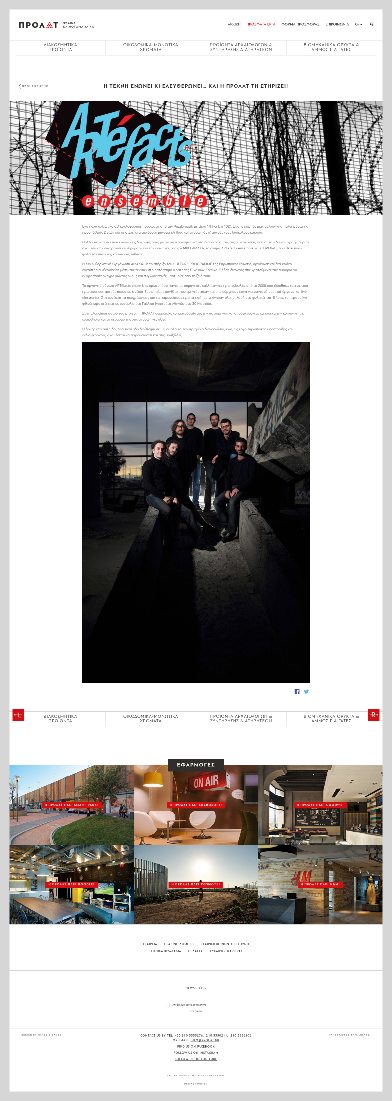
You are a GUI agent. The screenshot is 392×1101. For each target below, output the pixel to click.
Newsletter (196, 988)
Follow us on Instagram (196, 1053)
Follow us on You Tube (196, 1059)
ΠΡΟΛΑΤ (38, 24)
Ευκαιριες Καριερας (226, 951)
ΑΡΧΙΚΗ (234, 24)
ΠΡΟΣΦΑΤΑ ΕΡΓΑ (261, 24)
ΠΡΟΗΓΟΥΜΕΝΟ (35, 86)
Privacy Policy (196, 1084)
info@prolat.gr (204, 1040)
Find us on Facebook (196, 1046)
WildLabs (362, 1035)
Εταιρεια (150, 944)
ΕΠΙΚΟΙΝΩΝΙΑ (337, 24)
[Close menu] (196, 64)
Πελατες (195, 951)
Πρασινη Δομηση (179, 944)
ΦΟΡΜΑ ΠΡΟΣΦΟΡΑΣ (301, 24)
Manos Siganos (50, 1035)
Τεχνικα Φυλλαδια (165, 951)
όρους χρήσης (198, 1005)
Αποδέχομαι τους (189, 1005)
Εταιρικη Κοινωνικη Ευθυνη (225, 944)
